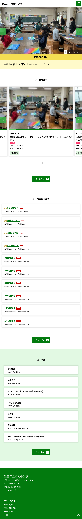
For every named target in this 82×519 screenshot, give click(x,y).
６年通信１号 (10, 258)
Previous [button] (3, 31)
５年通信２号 (13, 233)
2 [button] (72, 52)
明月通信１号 (13, 245)
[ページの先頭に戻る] (78, 515)
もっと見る (40, 178)
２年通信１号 (10, 308)
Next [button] (79, 31)
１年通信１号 (10, 320)
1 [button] (69, 52)
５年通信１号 (10, 270)
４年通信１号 (10, 283)
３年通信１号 (10, 295)
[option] (41, 30)
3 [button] (74, 52)
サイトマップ (11, 490)
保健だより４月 (13, 220)
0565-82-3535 (15, 483)
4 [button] (77, 52)
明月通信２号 (13, 207)
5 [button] (79, 52)
